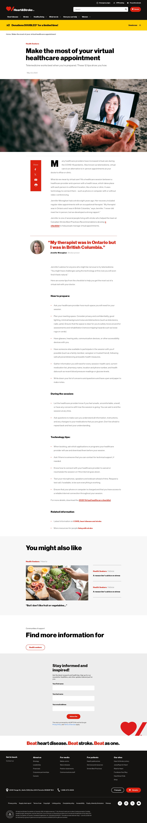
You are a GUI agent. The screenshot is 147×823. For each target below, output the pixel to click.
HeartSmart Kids (119, 776)
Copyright (46, 803)
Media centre (64, 761)
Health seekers (32, 44)
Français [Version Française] (117, 790)
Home (8, 34)
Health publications (93, 761)
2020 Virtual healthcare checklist (95, 500)
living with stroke (85, 528)
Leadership (37, 765)
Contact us (10, 761)
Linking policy (56, 803)
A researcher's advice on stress (106, 575)
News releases (65, 765)
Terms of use (37, 803)
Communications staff (67, 772)
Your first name (58, 684)
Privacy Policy (57, 724)
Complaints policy (68, 803)
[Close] (140, 25)
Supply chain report (25, 803)
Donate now (133, 25)
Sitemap (108, 803)
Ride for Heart (118, 768)
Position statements (67, 768)
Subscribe (73, 716)
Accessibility (80, 803)
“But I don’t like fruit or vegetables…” (46, 605)
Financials (36, 768)
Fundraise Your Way (120, 772)
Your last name (58, 694)
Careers (36, 776)
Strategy (36, 761)
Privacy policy (12, 803)
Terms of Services (70, 724)
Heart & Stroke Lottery (121, 761)
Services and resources (95, 765)
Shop (115, 779)
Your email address (59, 705)
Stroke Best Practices (94, 768)
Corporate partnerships (41, 772)
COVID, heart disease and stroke (87, 521)
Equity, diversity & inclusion (95, 803)
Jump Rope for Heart (121, 765)
